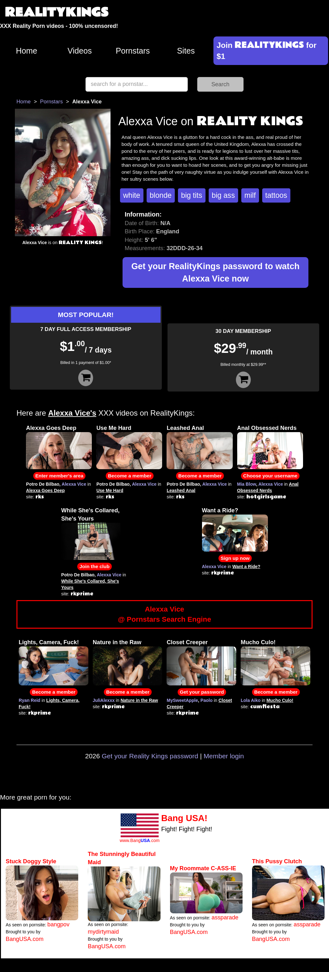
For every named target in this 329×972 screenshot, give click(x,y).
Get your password (202, 692)
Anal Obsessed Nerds (267, 428)
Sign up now (235, 558)
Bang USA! (184, 818)
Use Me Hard (113, 428)
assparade (225, 917)
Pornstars (133, 50)
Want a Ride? (220, 510)
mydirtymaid (103, 932)
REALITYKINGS (57, 12)
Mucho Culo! (258, 642)
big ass (223, 195)
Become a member (129, 475)
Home (26, 50)
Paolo (206, 700)
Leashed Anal (185, 428)
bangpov (58, 924)
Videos (79, 50)
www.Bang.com (140, 840)
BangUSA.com (24, 939)
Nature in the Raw (117, 642)
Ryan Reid (29, 700)
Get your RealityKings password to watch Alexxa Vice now (215, 272)
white (131, 195)
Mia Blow (246, 484)
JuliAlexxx (104, 700)
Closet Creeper (187, 642)
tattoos (276, 195)
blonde (161, 195)
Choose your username (270, 475)
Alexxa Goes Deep (51, 428)
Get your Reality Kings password (150, 756)
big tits (191, 195)
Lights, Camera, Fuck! (49, 642)
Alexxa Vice (74, 484)
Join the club (94, 566)
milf (250, 195)
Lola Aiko (251, 700)
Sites (186, 50)
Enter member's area (59, 475)
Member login (224, 756)
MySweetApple (182, 700)
